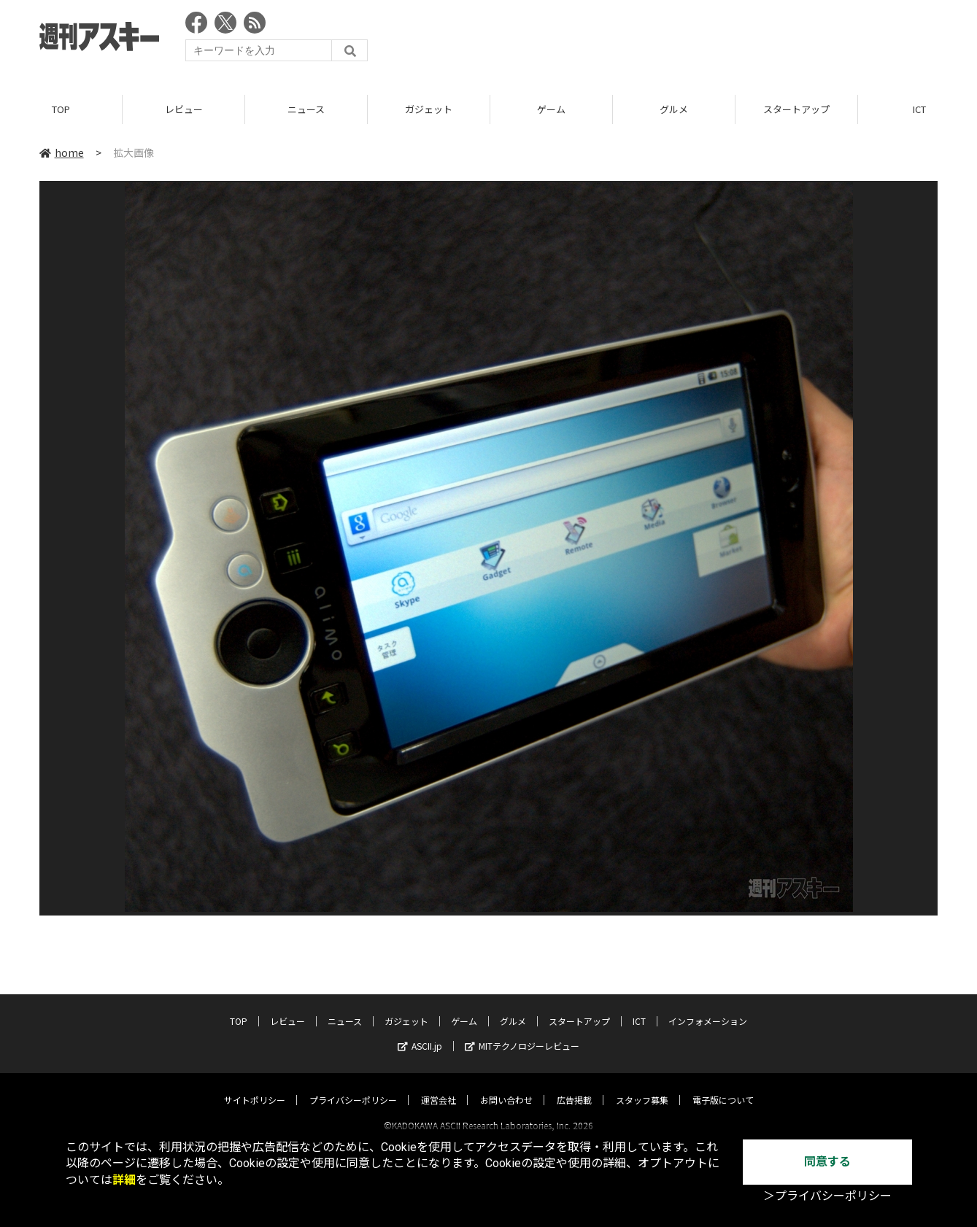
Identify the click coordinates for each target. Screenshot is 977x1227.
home (61, 152)
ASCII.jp (420, 1032)
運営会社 (438, 1086)
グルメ (674, 109)
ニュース (306, 109)
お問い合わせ (506, 1086)
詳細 (124, 1180)
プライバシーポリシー (353, 1086)
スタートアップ (796, 109)
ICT (639, 1008)
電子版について (723, 1086)
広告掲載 (574, 1086)
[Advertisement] (672, 40)
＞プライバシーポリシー (827, 1196)
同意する (827, 1162)
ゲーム (551, 109)
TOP (61, 109)
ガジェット (428, 109)
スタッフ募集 (642, 1086)
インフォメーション (707, 1008)
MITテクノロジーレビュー (522, 1032)
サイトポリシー (254, 1086)
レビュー (184, 109)
